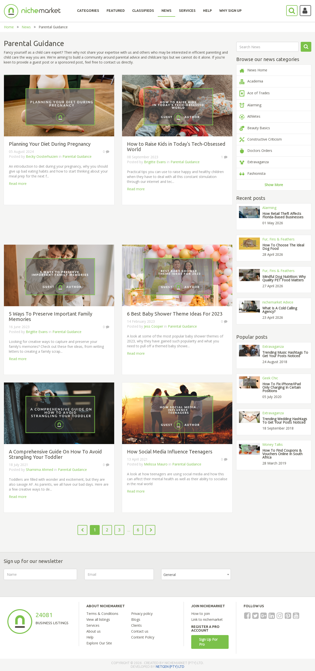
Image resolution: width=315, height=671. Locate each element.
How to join (200, 613)
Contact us (139, 631)
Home (9, 27)
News (26, 27)
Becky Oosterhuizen (42, 156)
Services (92, 625)
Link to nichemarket (207, 619)
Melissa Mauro (156, 464)
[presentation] (275, 578)
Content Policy (142, 637)
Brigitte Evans (155, 162)
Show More (274, 184)
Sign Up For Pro (208, 642)
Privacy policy (142, 613)
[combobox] (196, 574)
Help (90, 637)
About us (93, 631)
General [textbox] (169, 574)
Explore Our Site (99, 643)
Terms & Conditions (102, 613)
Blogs (135, 619)
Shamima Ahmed (39, 469)
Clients (136, 625)
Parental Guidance (77, 156)
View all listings (98, 619)
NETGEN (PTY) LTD (170, 667)
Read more (18, 183)
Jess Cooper (153, 326)
